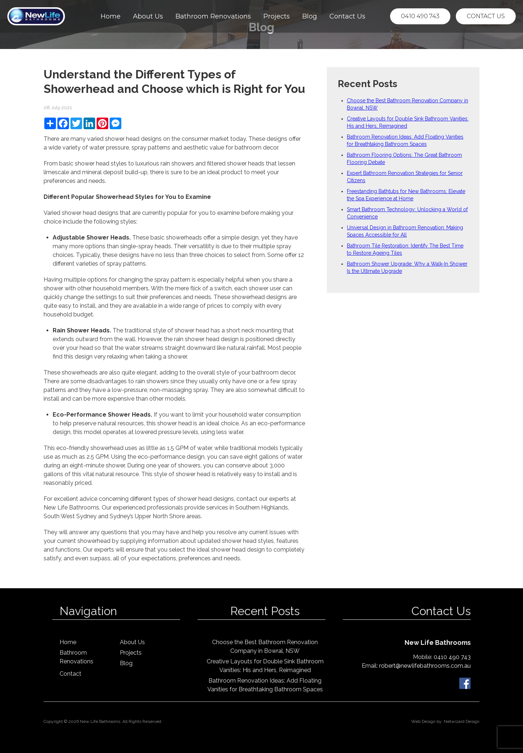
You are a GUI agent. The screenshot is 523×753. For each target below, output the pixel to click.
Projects (276, 16)
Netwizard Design (461, 721)
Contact (70, 673)
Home (111, 16)
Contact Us (347, 16)
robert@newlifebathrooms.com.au (425, 665)
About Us (148, 16)
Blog (309, 16)
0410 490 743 (420, 16)
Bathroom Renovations (213, 16)
